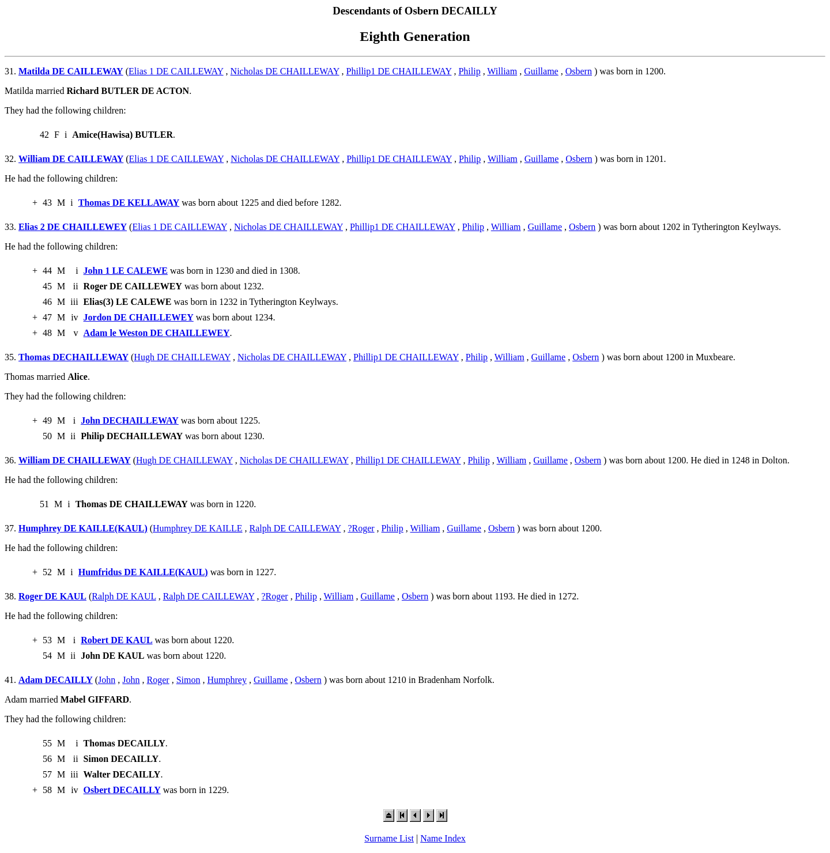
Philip (469, 71)
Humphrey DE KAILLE (198, 528)
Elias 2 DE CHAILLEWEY (72, 227)
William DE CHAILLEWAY (74, 460)
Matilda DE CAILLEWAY (70, 71)
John (106, 680)
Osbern (578, 71)
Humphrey (226, 680)
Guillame (541, 71)
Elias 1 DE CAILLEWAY (176, 71)
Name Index (443, 838)
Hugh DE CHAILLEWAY (182, 357)
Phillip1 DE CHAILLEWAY (399, 71)
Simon (188, 680)
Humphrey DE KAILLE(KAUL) (83, 528)
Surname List (389, 838)
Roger (158, 680)
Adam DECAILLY (55, 680)
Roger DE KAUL (52, 596)
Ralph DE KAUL (124, 596)
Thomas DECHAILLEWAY (73, 357)
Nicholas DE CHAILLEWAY (285, 71)
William (502, 71)
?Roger (361, 528)
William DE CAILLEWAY (70, 159)
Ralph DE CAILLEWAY (295, 528)
